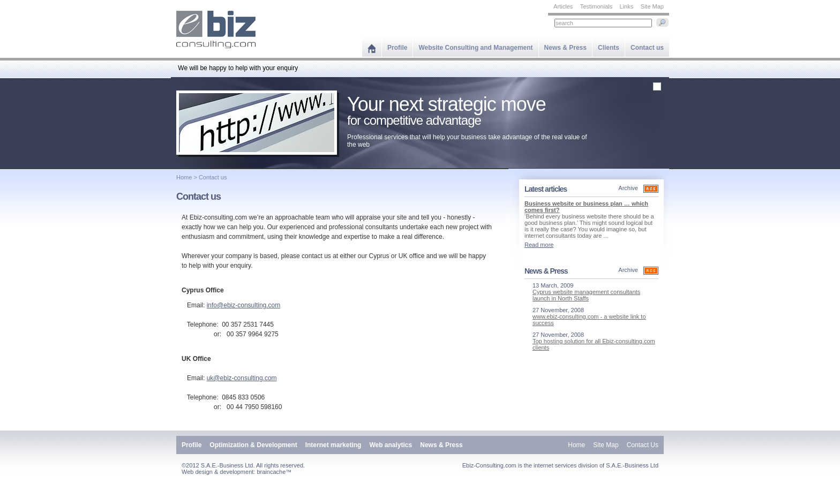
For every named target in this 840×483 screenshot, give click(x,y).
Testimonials (596, 6)
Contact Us (642, 445)
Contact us (647, 47)
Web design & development (217, 472)
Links (627, 6)
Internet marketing (333, 445)
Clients (608, 47)
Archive (628, 188)
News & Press (565, 47)
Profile (397, 47)
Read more (538, 245)
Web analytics (390, 445)
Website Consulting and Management (475, 47)
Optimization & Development (253, 445)
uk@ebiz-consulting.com (242, 378)
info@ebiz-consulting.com (244, 305)
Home (184, 177)
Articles (563, 6)
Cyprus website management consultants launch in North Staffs (586, 295)
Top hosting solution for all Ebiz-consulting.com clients (593, 344)
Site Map (652, 6)
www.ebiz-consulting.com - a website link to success (589, 319)
